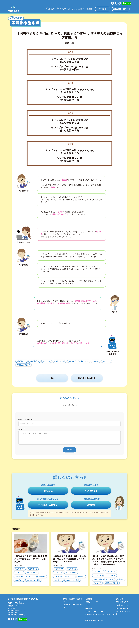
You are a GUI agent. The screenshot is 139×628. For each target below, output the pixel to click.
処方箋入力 (35, 361)
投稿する (69, 450)
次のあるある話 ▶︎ (87, 377)
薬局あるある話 (122, 602)
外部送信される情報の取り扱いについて (100, 615)
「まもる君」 (48, 490)
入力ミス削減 (60, 361)
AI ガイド (107, 361)
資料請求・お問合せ (48, 504)
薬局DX (96, 361)
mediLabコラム (122, 605)
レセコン (47, 361)
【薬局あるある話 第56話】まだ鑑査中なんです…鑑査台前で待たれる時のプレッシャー (69, 558)
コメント (21, 429)
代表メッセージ (91, 602)
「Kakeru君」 (91, 490)
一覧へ (52, 377)
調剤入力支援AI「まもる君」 (72, 600)
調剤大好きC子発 (24, 365)
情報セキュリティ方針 (94, 620)
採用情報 (102, 9)
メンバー (88, 605)
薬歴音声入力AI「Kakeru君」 (73, 606)
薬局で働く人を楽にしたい (79, 361)
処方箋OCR (22, 361)
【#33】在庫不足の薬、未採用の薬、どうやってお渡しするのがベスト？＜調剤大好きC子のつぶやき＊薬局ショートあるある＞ (108, 560)
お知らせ (70, 9)
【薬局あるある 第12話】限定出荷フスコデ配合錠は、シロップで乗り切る (30, 558)
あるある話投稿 (122, 608)
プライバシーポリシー (94, 611)
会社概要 (88, 599)
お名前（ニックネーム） (26, 419)
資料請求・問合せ (121, 9)
